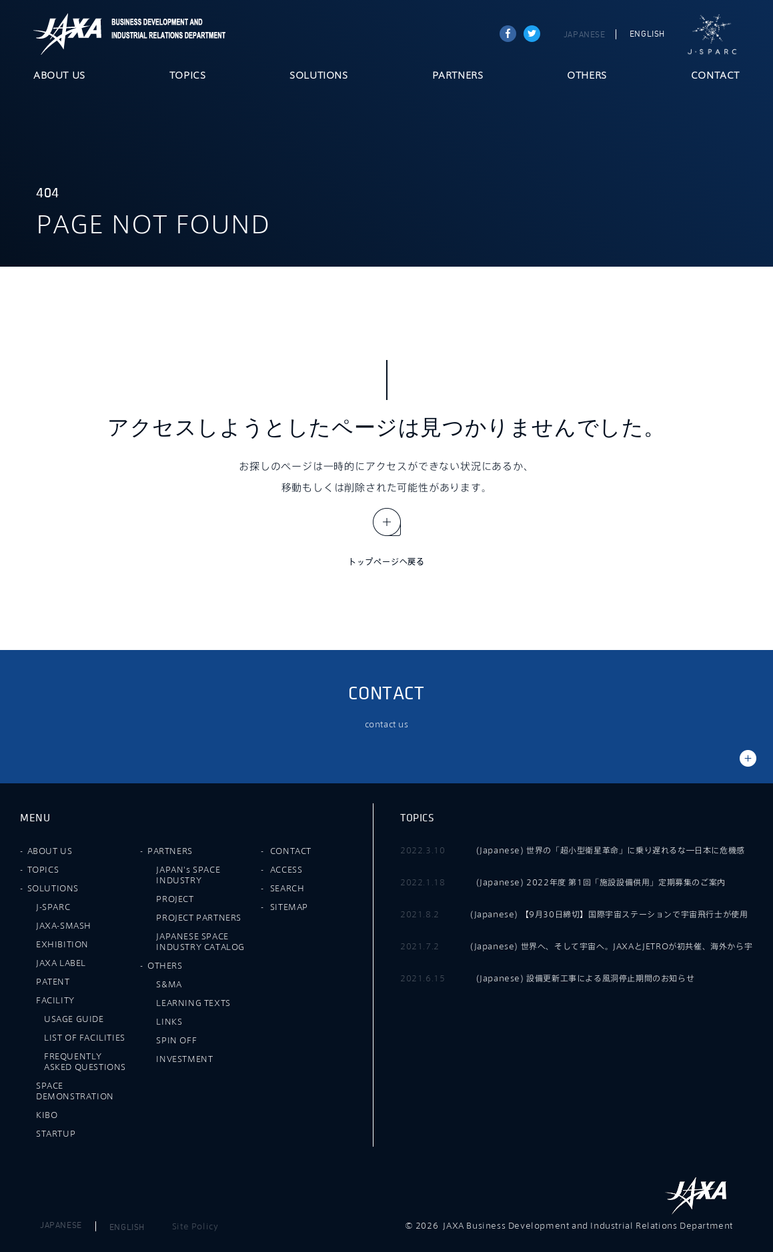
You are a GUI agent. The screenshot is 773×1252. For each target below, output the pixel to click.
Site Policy (195, 1226)
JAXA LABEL (61, 962)
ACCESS (286, 869)
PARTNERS (458, 76)
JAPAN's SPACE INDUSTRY (188, 874)
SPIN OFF (176, 1040)
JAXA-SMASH (63, 925)
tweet (532, 33)
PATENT (53, 981)
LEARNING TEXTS (193, 1002)
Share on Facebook (508, 33)
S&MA (168, 984)
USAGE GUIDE (74, 1018)
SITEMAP (289, 906)
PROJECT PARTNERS (198, 917)
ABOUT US (59, 76)
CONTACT (715, 76)
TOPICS (187, 76)
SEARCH (287, 888)
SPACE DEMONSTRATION (75, 1090)
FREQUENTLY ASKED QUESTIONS (85, 1061)
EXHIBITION (62, 944)
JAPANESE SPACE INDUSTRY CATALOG (200, 941)
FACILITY (55, 1000)
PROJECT (174, 898)
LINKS (169, 1021)
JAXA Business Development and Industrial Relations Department (165, 34)
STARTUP (55, 1133)
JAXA (68, 34)
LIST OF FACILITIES (84, 1037)
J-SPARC (712, 34)
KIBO (46, 1114)
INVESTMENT (184, 1058)
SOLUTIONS (318, 76)
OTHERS (587, 76)
